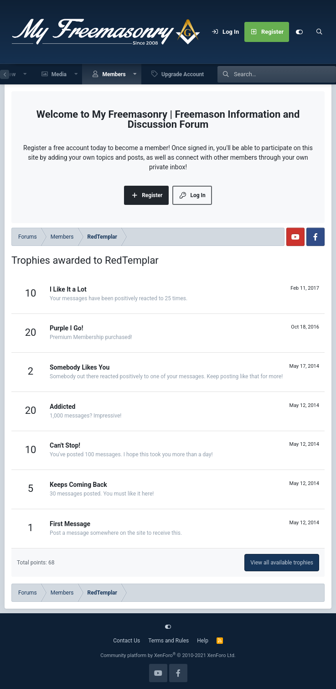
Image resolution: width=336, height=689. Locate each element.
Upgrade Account (182, 74)
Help (202, 640)
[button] (25, 74)
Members (113, 74)
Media (59, 74)
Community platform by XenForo (168, 655)
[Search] (319, 32)
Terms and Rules (168, 640)
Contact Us (126, 640)
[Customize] (299, 32)
